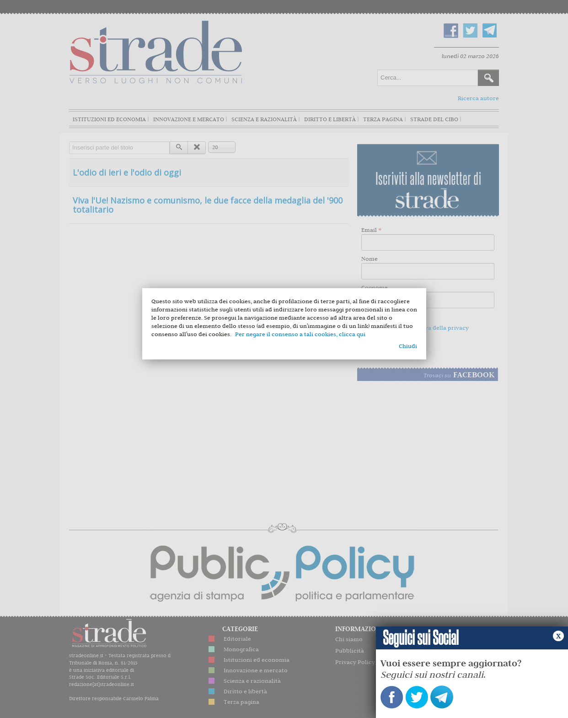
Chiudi (408, 346)
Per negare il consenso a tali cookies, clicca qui (300, 334)
